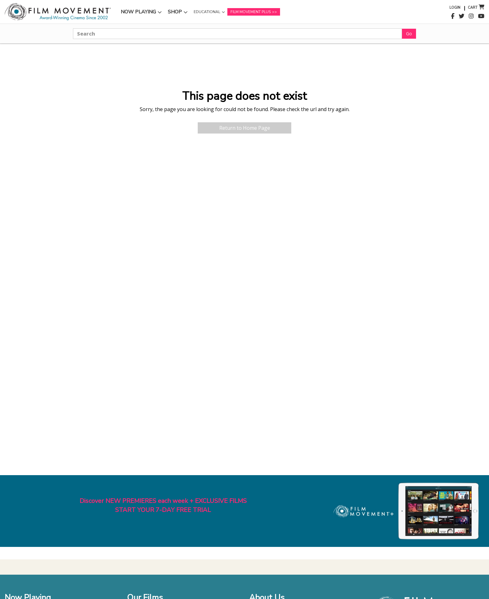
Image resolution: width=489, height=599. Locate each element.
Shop (175, 11)
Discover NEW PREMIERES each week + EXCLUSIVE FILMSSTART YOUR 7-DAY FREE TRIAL (163, 505)
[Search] (237, 33)
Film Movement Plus (250, 11)
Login (454, 7)
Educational (207, 11)
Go (409, 34)
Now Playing (138, 11)
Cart (472, 7)
